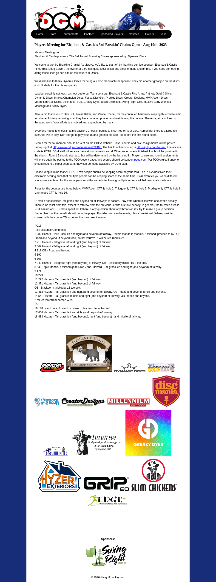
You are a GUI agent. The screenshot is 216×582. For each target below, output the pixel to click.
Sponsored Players (111, 34)
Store (53, 34)
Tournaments (70, 34)
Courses (134, 34)
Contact (89, 34)
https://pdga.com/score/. (151, 147)
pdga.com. (140, 159)
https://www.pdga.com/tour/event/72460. (77, 147)
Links (163, 34)
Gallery (149, 34)
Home (40, 34)
